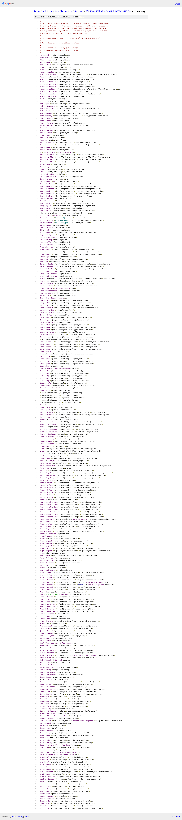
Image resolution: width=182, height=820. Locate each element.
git (70, 11)
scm (50, 11)
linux (56, 11)
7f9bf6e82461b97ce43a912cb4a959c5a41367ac (109, 11)
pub (44, 11)
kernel (37, 11)
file (82, 17)
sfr (75, 11)
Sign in (177, 4)
